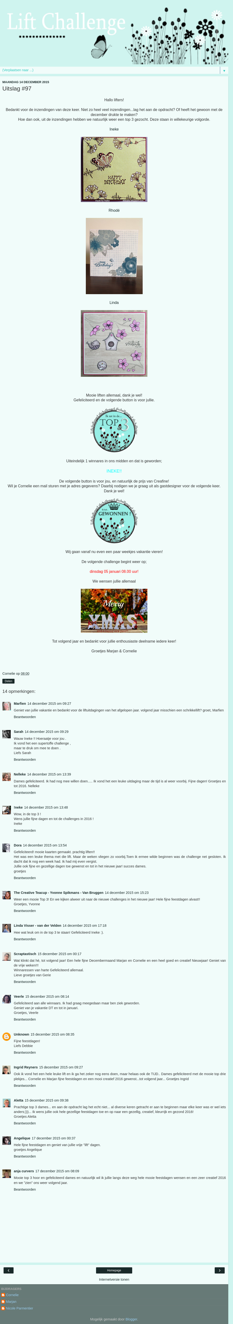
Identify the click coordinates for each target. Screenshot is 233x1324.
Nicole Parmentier (19, 1308)
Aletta (18, 1100)
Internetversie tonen (114, 1279)
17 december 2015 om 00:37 (54, 1138)
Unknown (21, 1034)
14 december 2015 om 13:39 (49, 774)
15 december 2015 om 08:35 (52, 1034)
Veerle (19, 996)
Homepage (114, 1270)
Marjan (11, 1302)
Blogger (131, 1319)
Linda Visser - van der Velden (37, 925)
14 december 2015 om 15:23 (127, 893)
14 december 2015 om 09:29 (46, 732)
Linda (114, 303)
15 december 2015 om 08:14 (47, 996)
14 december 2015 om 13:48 (46, 807)
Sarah (18, 732)
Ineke (114, 129)
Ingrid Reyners (26, 1067)
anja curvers (24, 1171)
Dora (18, 845)
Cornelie (12, 1295)
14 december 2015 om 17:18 (85, 925)
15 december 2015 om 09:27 (61, 1067)
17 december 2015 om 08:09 (57, 1171)
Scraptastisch (25, 954)
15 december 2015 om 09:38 (46, 1100)
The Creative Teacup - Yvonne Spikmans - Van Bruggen (58, 893)
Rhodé (114, 210)
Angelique (22, 1138)
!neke (18, 807)
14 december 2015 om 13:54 (45, 845)
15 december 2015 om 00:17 (59, 954)
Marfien (20, 703)
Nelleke (20, 774)
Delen (8, 681)
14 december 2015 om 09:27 (49, 703)
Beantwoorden (25, 717)
